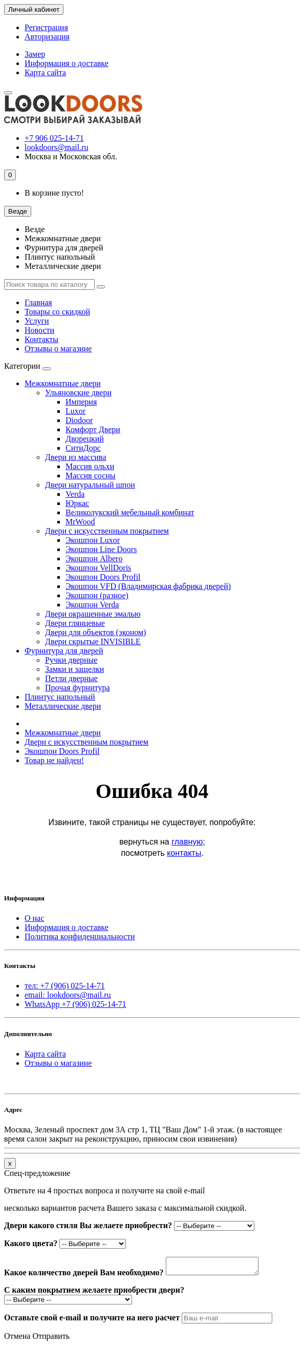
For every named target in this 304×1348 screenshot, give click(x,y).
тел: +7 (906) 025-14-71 (65, 985)
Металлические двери (63, 266)
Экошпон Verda (92, 604)
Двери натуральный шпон (90, 484)
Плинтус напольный (60, 256)
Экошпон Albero (94, 558)
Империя (81, 401)
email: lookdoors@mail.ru (68, 995)
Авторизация (47, 36)
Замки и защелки (74, 669)
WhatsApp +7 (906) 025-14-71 (75, 1004)
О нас (34, 918)
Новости (39, 330)
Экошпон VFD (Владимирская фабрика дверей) (148, 586)
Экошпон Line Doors (101, 549)
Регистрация (46, 27)
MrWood (80, 521)
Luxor (75, 411)
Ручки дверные (71, 660)
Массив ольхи (90, 466)
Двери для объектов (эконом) (95, 632)
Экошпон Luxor (93, 540)
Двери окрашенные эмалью (93, 613)
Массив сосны (91, 475)
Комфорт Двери (93, 429)
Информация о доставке (66, 63)
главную (187, 841)
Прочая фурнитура (77, 687)
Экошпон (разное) (97, 595)
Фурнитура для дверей (64, 247)
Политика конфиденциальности (80, 936)
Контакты (41, 339)
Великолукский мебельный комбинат (130, 512)
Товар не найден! (54, 760)
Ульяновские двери (78, 392)
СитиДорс (83, 448)
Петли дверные (71, 678)
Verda (75, 494)
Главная (38, 302)
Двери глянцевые (75, 623)
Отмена (17, 1339)
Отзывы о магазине (58, 348)
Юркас (77, 503)
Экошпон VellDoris (98, 567)
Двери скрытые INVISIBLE (93, 641)
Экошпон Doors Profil (103, 577)
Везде (35, 229)
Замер (35, 54)
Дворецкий (85, 438)
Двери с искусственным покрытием (107, 530)
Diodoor (79, 420)
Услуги (37, 321)
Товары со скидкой (57, 311)
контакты (184, 853)
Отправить (51, 1339)
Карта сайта (45, 72)
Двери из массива (75, 457)
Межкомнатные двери (63, 238)
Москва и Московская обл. (71, 156)
